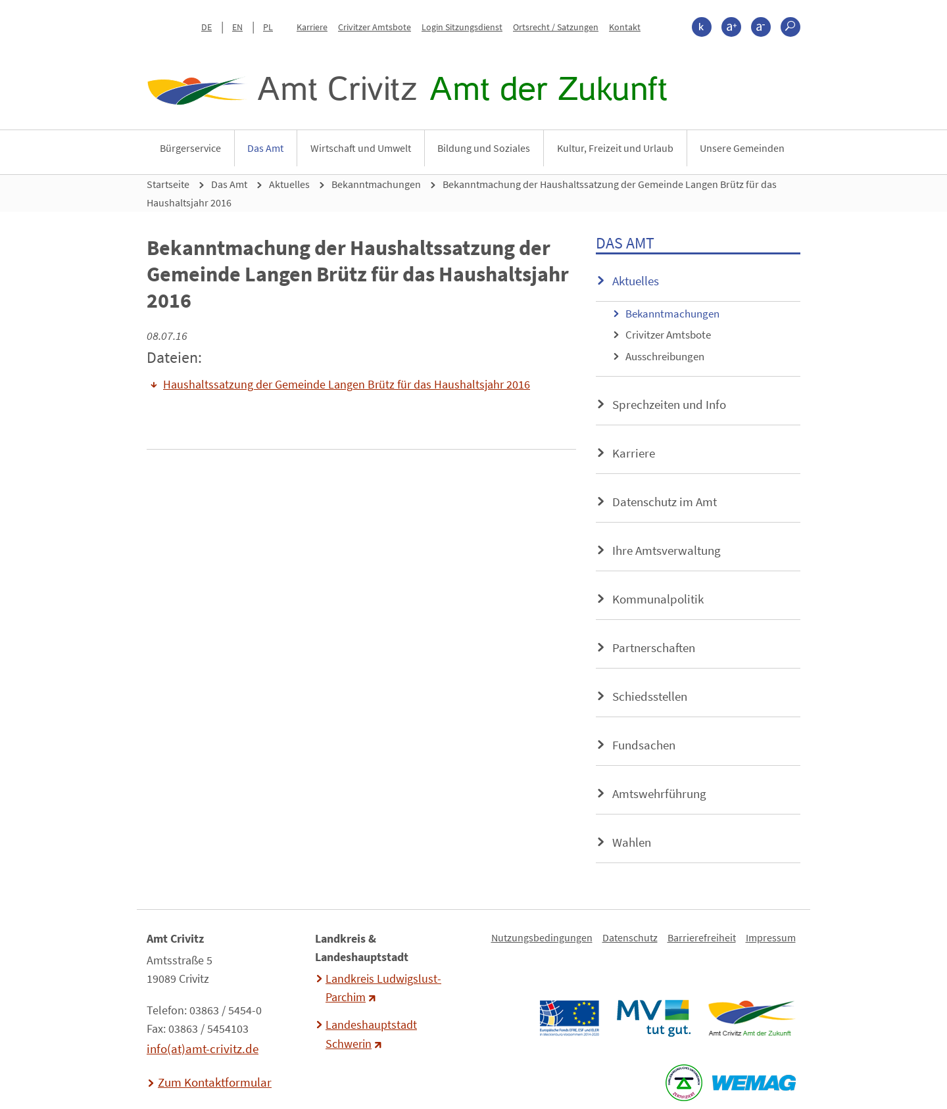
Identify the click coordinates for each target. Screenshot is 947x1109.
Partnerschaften (653, 647)
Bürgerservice (190, 147)
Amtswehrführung (659, 793)
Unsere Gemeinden (742, 147)
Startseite (168, 184)
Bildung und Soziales (483, 147)
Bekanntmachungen (376, 184)
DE (206, 27)
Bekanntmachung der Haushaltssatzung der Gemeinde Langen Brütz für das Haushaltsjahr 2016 (462, 193)
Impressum (771, 937)
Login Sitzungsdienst (462, 27)
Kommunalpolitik (658, 599)
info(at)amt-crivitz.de (202, 1048)
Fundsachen (643, 745)
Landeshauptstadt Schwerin (371, 1034)
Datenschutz (630, 937)
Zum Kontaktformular (215, 1082)
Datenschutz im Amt (664, 501)
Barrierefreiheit (702, 937)
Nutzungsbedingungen (542, 937)
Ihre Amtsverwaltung (666, 550)
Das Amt (265, 147)
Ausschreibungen (664, 356)
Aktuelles (289, 184)
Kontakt (625, 27)
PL (268, 27)
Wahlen (631, 842)
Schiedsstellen (649, 696)
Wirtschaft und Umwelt (360, 147)
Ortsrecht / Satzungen (555, 27)
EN (237, 27)
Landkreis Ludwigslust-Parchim (383, 988)
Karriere (312, 27)
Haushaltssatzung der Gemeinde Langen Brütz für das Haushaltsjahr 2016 (346, 384)
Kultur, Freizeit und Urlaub (615, 147)
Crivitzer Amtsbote (374, 27)
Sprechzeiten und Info (669, 404)
